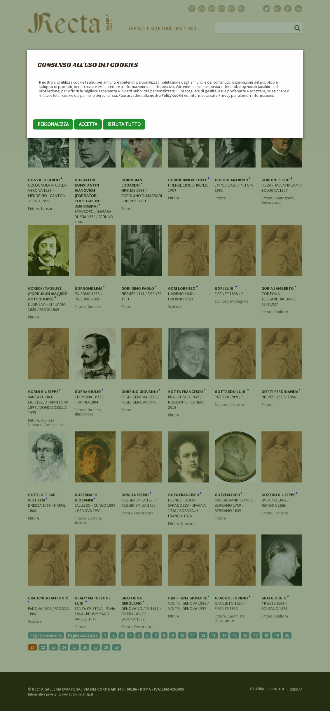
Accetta (88, 124)
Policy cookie (172, 95)
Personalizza (53, 124)
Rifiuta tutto (124, 124)
